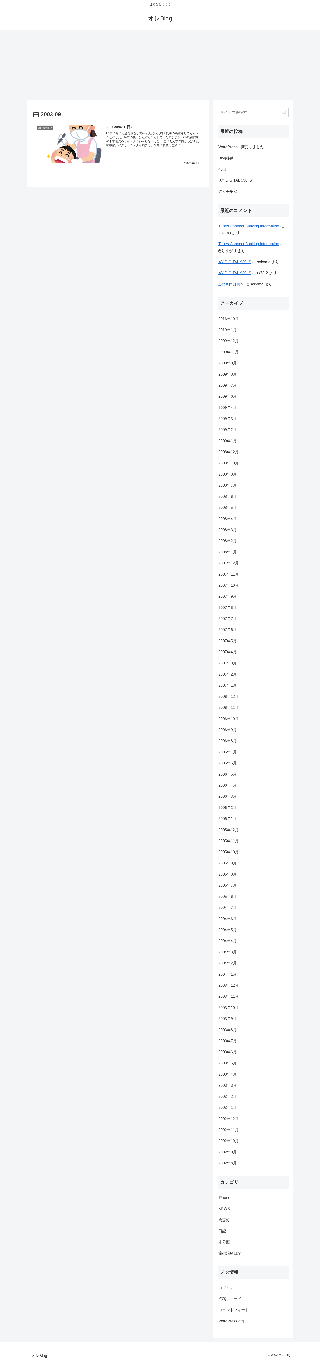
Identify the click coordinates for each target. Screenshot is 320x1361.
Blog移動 (226, 158)
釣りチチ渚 (227, 191)
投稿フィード (229, 1299)
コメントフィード (233, 1310)
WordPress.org (231, 1321)
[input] (253, 112)
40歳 (222, 169)
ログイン (226, 1288)
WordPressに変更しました (241, 147)
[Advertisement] (160, 65)
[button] (284, 112)
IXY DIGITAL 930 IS (235, 180)
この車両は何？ (231, 284)
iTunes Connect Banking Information (248, 226)
